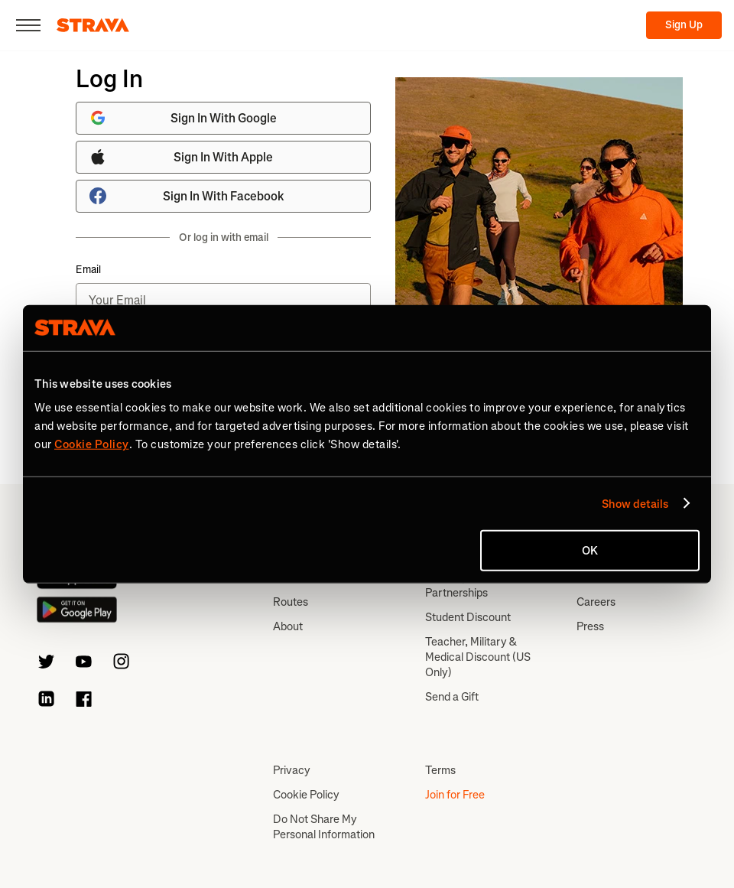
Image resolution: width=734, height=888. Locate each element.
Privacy (291, 770)
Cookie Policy (306, 794)
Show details (635, 503)
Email (88, 270)
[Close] (28, 25)
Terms (440, 770)
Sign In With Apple (181, 157)
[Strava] (93, 25)
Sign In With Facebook (186, 196)
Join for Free (455, 794)
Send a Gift (452, 696)
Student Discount (468, 617)
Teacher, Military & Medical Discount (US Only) (478, 657)
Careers (595, 602)
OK (590, 550)
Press (590, 626)
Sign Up (684, 25)
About (288, 626)
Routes (290, 602)
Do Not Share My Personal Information (324, 827)
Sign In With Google (183, 118)
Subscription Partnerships (456, 585)
